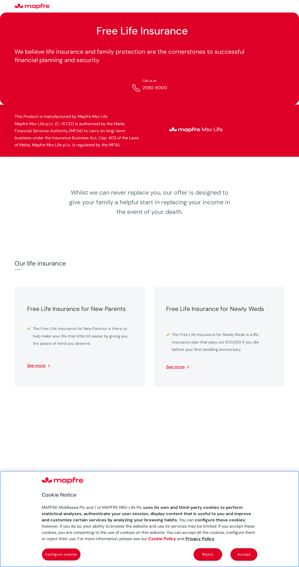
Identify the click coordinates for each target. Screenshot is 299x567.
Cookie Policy (162, 538)
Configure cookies (61, 554)
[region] (149, 519)
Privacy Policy (199, 538)
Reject (208, 554)
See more (36, 365)
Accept (244, 554)
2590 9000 (154, 88)
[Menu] (281, 6)
